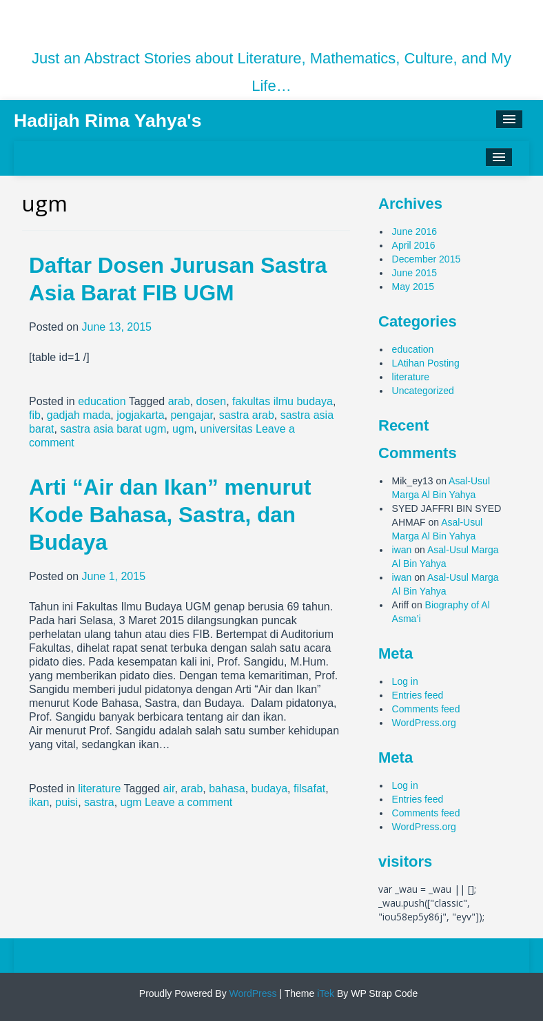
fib (35, 415)
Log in (405, 681)
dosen (211, 401)
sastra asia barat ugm (113, 429)
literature (99, 788)
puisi (66, 802)
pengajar (191, 415)
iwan (402, 549)
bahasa (227, 788)
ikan (39, 802)
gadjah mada (79, 415)
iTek (324, 993)
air (169, 788)
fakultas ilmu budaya (282, 401)
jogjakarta (140, 415)
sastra (99, 802)
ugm (183, 429)
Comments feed (426, 708)
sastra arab (246, 415)
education (101, 401)
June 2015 (414, 272)
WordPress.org (424, 722)
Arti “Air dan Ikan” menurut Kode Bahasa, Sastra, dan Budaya (170, 515)
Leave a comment (188, 802)
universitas (226, 429)
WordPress (252, 993)
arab (179, 401)
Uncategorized (423, 390)
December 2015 (426, 259)
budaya (270, 788)
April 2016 (414, 245)
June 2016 (414, 231)
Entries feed (418, 695)
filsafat (309, 788)
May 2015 (413, 286)
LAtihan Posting (426, 363)
